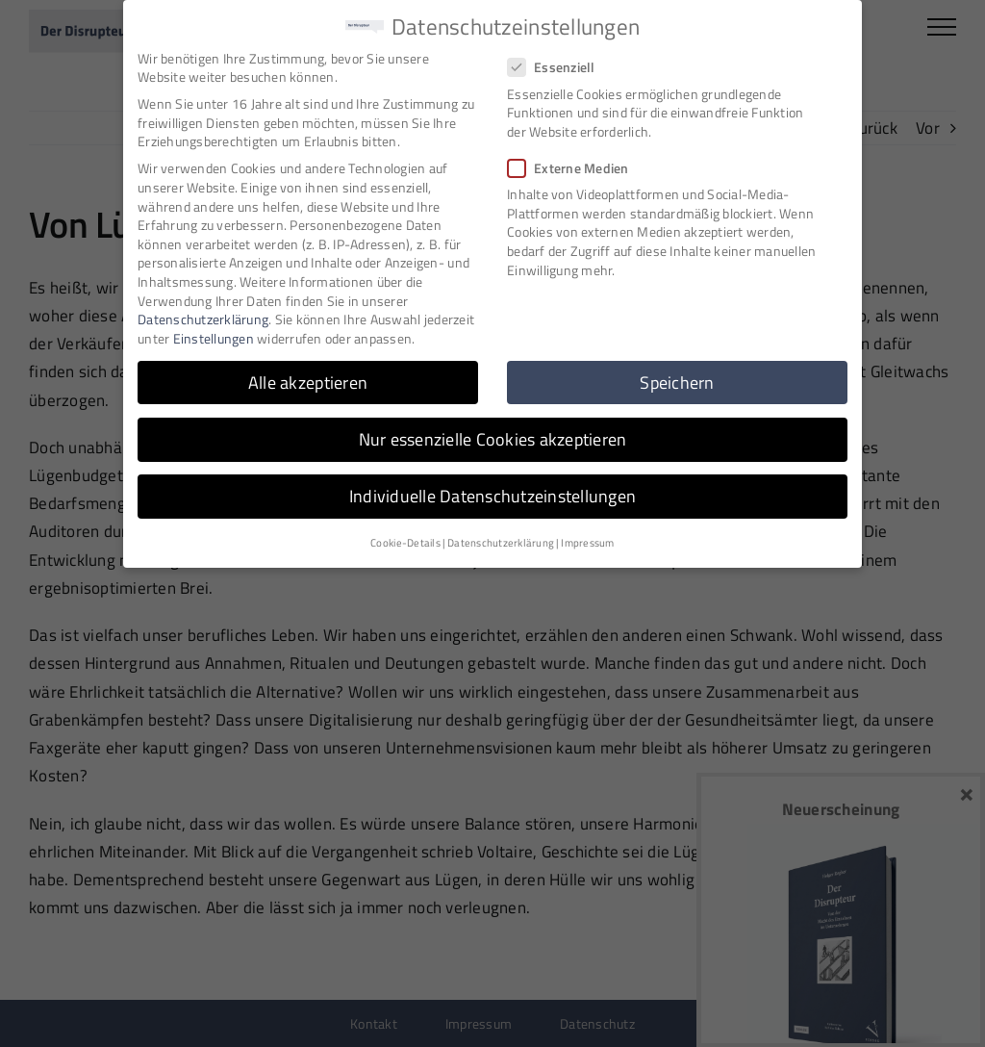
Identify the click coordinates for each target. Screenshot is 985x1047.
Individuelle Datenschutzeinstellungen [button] (492, 494)
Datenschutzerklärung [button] (500, 541)
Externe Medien (576, 166)
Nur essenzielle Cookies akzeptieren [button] (493, 437)
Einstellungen (213, 336)
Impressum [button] (587, 541)
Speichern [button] (677, 381)
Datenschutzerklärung (203, 318)
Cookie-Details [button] (405, 541)
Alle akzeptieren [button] (307, 381)
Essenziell (559, 66)
